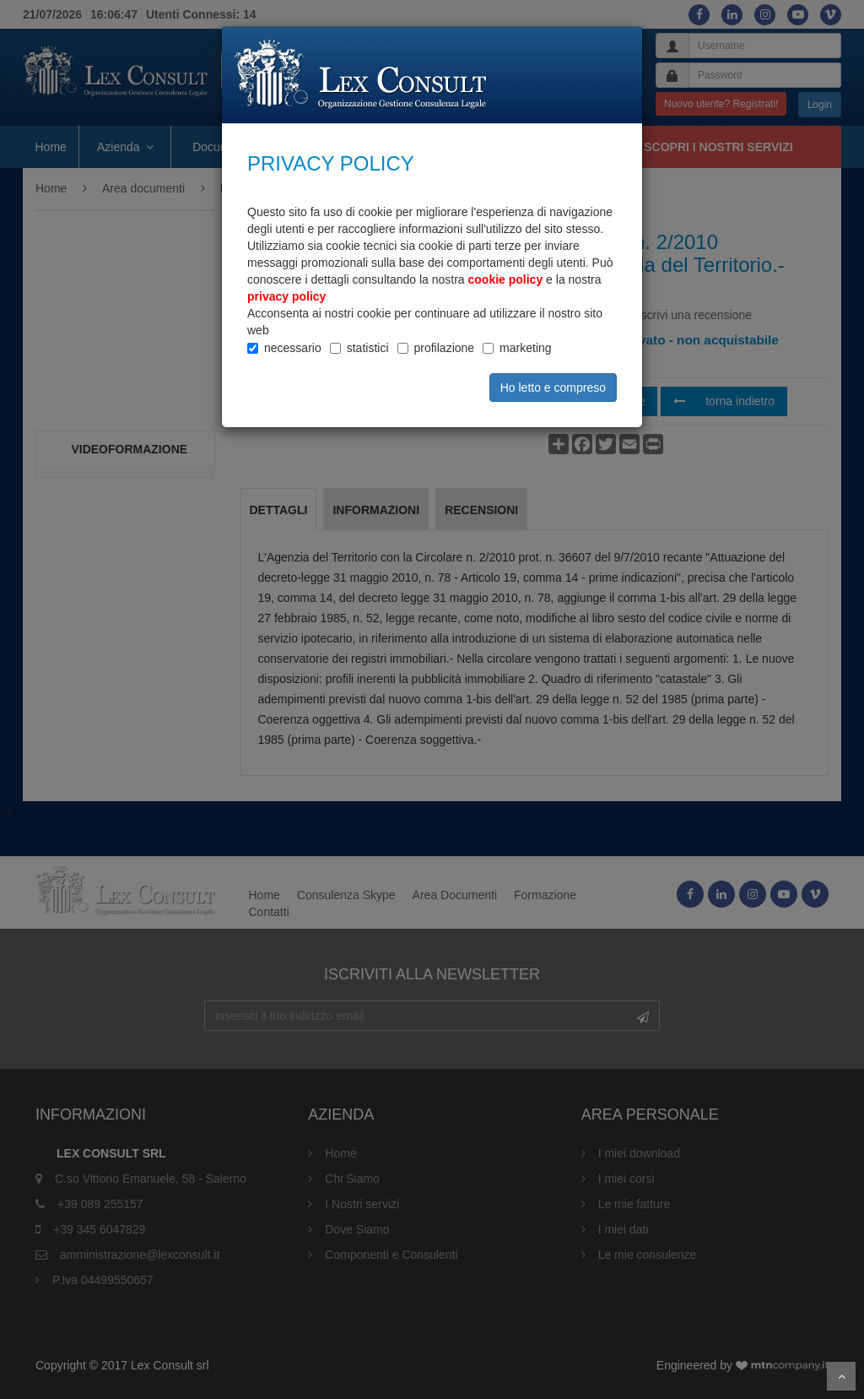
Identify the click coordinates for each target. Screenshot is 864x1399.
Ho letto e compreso (553, 387)
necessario (292, 348)
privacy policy (286, 296)
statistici (368, 348)
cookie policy (505, 279)
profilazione (444, 348)
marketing (525, 348)
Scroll (841, 1376)
